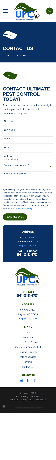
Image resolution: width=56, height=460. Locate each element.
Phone (7, 139)
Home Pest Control (28, 341)
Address (8, 156)
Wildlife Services (28, 356)
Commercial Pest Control (28, 346)
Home (28, 331)
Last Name (9, 130)
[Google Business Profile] (21, 380)
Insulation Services (27, 351)
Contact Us (28, 366)
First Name (9, 121)
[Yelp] (28, 380)
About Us (28, 336)
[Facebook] (34, 380)
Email (6, 147)
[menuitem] (14, 399)
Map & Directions (28, 245)
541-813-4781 (28, 254)
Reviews (28, 361)
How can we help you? (15, 173)
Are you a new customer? (16, 165)
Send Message (15, 216)
